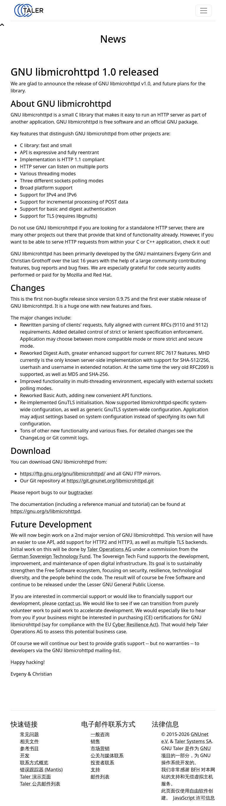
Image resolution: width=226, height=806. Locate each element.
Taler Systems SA (193, 741)
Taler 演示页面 (35, 776)
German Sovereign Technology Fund (51, 556)
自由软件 (199, 790)
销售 (95, 741)
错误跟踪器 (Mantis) (41, 769)
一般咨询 (100, 734)
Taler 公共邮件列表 (40, 783)
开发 (24, 755)
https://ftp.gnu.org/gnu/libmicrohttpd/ (62, 473)
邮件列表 (100, 776)
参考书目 (29, 748)
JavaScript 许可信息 (194, 798)
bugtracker (80, 492)
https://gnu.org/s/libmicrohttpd (45, 511)
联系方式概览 (34, 762)
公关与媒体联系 (107, 755)
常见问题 (29, 734)
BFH (195, 769)
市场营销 (100, 748)
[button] (2, 24)
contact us (69, 603)
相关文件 (29, 741)
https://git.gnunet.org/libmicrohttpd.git (110, 480)
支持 (95, 769)
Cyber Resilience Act (134, 624)
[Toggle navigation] (203, 10)
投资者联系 (102, 762)
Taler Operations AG (109, 549)
